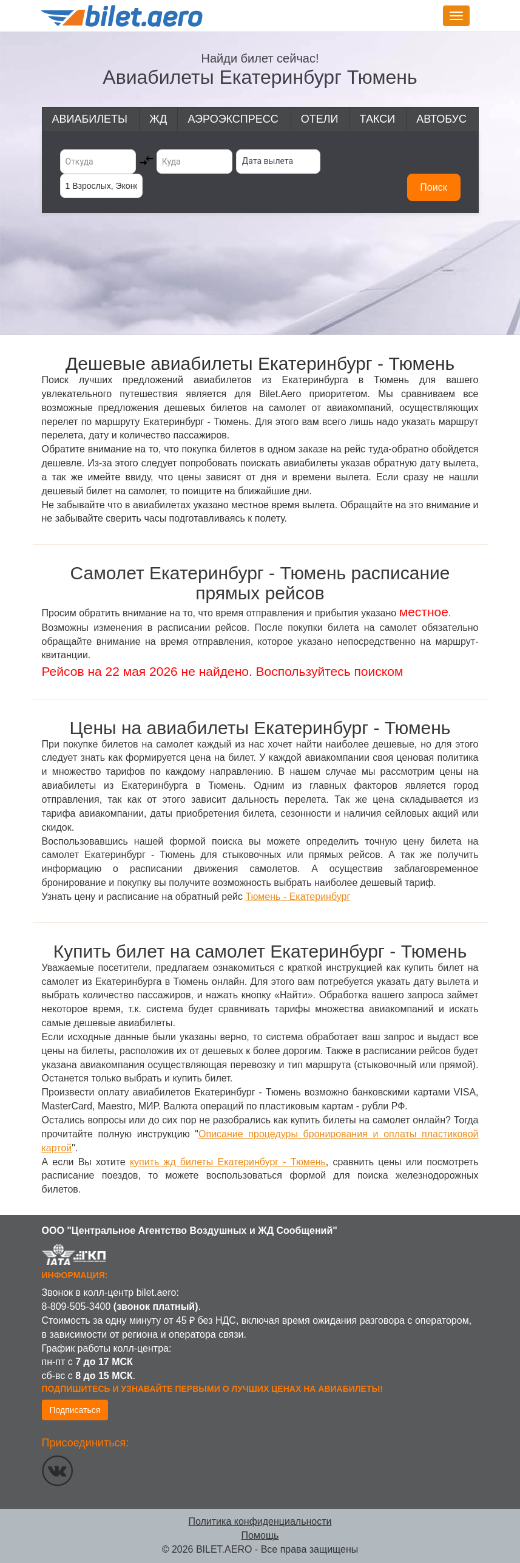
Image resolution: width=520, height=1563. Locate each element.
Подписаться (75, 1410)
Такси (378, 119)
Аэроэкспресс (232, 119)
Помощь (260, 1535)
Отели (320, 119)
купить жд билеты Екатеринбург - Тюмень (228, 1162)
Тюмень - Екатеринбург (297, 896)
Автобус (441, 119)
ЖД (158, 119)
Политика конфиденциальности (259, 1521)
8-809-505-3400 (76, 1306)
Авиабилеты (89, 119)
